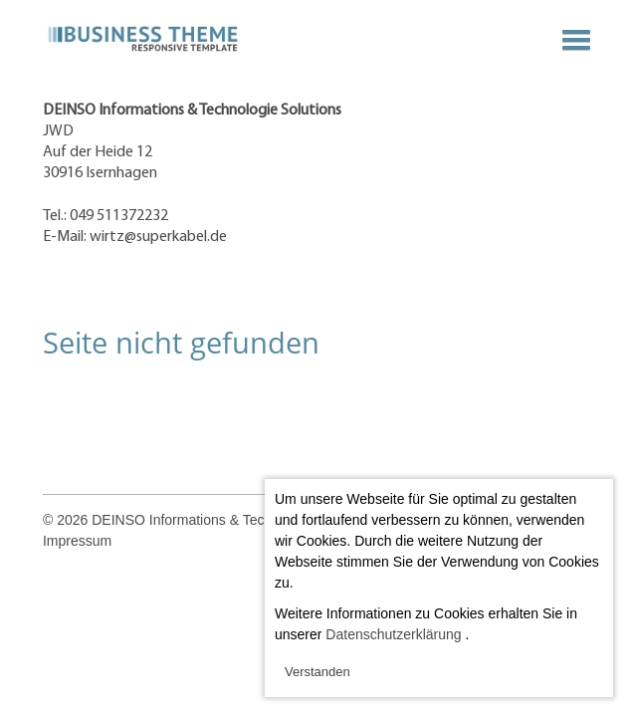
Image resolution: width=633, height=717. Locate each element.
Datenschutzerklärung (393, 634)
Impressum (77, 541)
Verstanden (317, 671)
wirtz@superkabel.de (158, 237)
